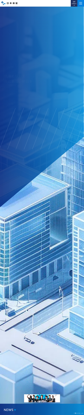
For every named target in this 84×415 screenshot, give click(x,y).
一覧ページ (77, 413)
